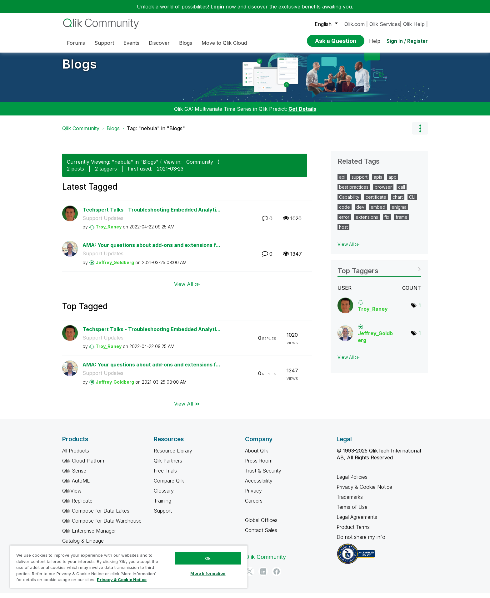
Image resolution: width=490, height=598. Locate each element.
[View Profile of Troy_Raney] (109, 231)
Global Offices (261, 525)
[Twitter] (249, 576)
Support (163, 515)
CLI (412, 201)
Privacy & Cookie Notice (364, 491)
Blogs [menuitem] (185, 43)
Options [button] (420, 133)
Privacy (253, 495)
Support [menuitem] (104, 43)
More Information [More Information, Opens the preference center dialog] (207, 573)
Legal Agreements (357, 522)
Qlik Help (414, 24)
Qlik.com (354, 24)
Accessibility (258, 485)
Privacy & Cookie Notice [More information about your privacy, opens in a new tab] (122, 579)
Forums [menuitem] (76, 43)
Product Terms (353, 532)
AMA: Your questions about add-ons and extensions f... (151, 250)
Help (374, 41)
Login (217, 6)
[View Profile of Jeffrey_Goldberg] (115, 267)
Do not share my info (362, 542)
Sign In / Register (407, 41)
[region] (129, 566)
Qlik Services (384, 24)
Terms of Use (352, 512)
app (392, 181)
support (360, 181)
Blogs (79, 68)
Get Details (302, 113)
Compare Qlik (169, 485)
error (344, 221)
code (344, 211)
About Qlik (256, 455)
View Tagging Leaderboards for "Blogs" (379, 273)
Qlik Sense (74, 475)
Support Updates (102, 223)
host (343, 231)
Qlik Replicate (77, 505)
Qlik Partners (168, 465)
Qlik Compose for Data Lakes (95, 515)
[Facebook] (276, 576)
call (401, 191)
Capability (349, 201)
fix (386, 221)
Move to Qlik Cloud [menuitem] (224, 43)
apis (378, 181)
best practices (353, 191)
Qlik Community (80, 133)
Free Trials (165, 475)
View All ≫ (187, 288)
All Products (75, 455)
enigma (399, 211)
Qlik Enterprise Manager (89, 535)
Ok (208, 558)
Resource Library (173, 455)
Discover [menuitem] (159, 43)
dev (360, 211)
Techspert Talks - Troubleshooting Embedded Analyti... (151, 214)
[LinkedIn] (263, 576)
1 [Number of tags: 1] (420, 310)
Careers (253, 505)
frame (402, 221)
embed (378, 211)
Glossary (164, 495)
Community (199, 166)
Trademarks (350, 501)
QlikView (72, 495)
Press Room (258, 465)
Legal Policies (352, 481)
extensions (367, 221)
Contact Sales (261, 535)
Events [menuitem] (131, 43)
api (342, 181)
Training (162, 505)
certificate (376, 201)
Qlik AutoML (76, 485)
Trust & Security (263, 475)
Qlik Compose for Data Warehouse (102, 525)
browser (383, 191)
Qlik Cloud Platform (84, 465)
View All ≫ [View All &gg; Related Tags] (349, 249)
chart (397, 201)
